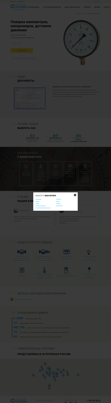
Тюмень (58, 203)
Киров (37, 203)
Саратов (58, 199)
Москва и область (40, 205)
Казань (37, 201)
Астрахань (38, 199)
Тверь (58, 201)
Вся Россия (59, 205)
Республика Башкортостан (42, 207)
